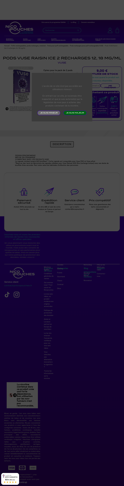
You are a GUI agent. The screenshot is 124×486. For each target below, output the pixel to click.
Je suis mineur (49, 113)
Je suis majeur (75, 113)
